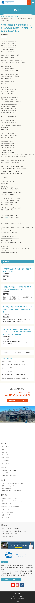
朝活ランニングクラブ (8, 486)
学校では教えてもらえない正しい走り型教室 (13, 378)
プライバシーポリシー (17, 596)
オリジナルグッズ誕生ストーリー (11, 506)
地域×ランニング (6, 368)
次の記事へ (28, 352)
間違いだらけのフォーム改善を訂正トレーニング (15, 531)
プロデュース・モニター (8, 509)
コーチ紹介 (5, 454)
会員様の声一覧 (6, 515)
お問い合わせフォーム (17, 400)
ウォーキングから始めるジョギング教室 (12, 375)
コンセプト (5, 449)
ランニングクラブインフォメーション (12, 361)
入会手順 (5, 473)
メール (6, 217)
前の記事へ (6, 352)
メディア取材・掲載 (7, 512)
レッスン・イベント (11, 579)
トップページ (5, 446)
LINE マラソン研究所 (7, 536)
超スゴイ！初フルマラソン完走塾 (11, 528)
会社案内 (17, 594)
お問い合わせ (5, 463)
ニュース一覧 (5, 371)
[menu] (33, 2)
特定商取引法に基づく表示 (18, 598)
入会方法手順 (5, 457)
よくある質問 (5, 460)
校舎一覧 (4, 452)
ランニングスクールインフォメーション (12, 364)
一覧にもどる (17, 352)
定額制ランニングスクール (9, 470)
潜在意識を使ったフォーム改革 (10, 533)
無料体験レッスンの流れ (9, 475)
